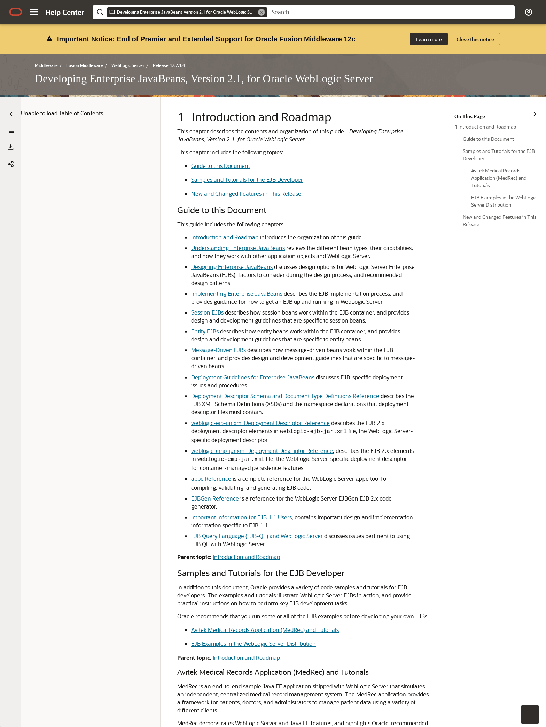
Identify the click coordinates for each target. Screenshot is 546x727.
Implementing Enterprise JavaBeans (226, 264)
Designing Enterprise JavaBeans (221, 237)
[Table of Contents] (10, 84)
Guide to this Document (210, 136)
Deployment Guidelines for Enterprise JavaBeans (242, 339)
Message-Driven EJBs (208, 320)
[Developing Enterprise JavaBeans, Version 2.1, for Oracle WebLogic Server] (10, 101)
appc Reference (201, 441)
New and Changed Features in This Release (236, 164)
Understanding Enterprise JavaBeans (227, 218)
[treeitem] (503, 97)
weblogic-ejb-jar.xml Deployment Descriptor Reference (250, 385)
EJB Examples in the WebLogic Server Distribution (243, 598)
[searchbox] (391, 12)
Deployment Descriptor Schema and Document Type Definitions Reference (275, 358)
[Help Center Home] (64, 12)
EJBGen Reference (204, 461)
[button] (34, 12)
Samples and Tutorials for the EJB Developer (236, 150)
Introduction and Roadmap (214, 207)
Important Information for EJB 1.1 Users (231, 471)
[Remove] (261, 12)
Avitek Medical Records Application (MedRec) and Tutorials (254, 584)
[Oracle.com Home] (15, 12)
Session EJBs (197, 283)
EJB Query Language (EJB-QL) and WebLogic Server (246, 490)
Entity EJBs (194, 302)
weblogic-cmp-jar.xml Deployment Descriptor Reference (251, 413)
